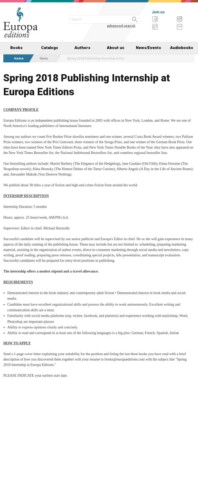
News (44, 58)
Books (16, 47)
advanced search (121, 26)
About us (115, 47)
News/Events (148, 47)
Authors (82, 47)
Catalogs (49, 47)
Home (19, 58)
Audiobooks (181, 47)
